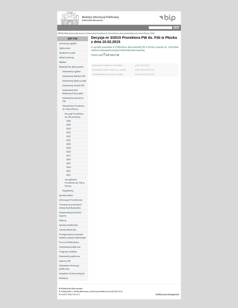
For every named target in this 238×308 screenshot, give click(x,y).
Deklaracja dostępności (167, 294)
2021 (68, 140)
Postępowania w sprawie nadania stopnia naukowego (72, 236)
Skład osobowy (66, 57)
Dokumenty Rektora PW (74, 76)
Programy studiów (68, 251)
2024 (68, 128)
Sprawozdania (66, 195)
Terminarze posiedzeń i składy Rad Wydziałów (70, 206)
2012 (68, 175)
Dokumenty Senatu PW (73, 85)
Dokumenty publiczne (69, 256)
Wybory (63, 220)
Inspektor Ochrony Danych (72, 273)
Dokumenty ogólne (72, 71)
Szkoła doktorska (67, 229)
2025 (68, 124)
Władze (62, 62)
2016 (68, 159)
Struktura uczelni (67, 53)
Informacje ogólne (68, 43)
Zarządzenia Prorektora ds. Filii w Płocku (74, 183)
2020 (68, 144)
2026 (68, 121)
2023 (68, 132)
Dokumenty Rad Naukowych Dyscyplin (73, 92)
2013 (68, 171)
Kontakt (62, 294)
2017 (68, 155)
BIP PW (60, 33)
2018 (68, 151)
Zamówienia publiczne (70, 247)
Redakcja (63, 278)
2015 (152, 33)
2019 (68, 148)
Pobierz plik (97, 55)
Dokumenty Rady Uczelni (74, 81)
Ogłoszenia (64, 48)
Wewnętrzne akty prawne (74, 33)
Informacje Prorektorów (70, 200)
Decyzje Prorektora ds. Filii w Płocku (134, 33)
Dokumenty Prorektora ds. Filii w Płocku (103, 33)
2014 (68, 167)
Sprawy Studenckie (68, 225)
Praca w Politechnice (69, 242)
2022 (68, 136)
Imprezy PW (65, 261)
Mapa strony (73, 294)
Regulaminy (68, 190)
